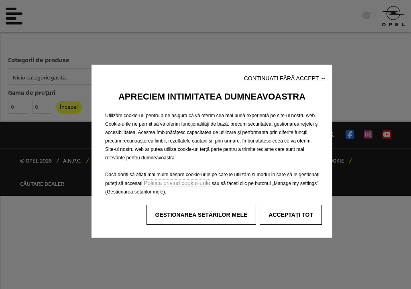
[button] (285, 78)
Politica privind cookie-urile (177, 183)
